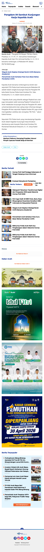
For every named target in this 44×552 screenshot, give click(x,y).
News (4, 249)
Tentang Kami (25, 542)
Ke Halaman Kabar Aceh (22, 263)
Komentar (22, 162)
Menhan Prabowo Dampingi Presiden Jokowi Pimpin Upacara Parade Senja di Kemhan (19, 139)
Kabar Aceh (6, 147)
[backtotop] (22, 529)
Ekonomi (36, 6)
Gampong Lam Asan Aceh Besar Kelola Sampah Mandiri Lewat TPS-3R (16, 478)
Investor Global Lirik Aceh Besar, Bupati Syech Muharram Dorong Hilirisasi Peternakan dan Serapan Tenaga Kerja (17, 469)
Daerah (27, 6)
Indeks (20, 6)
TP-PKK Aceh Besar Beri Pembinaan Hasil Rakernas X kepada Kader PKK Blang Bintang (17, 487)
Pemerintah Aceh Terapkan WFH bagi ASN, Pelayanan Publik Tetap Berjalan (17, 497)
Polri (15, 147)
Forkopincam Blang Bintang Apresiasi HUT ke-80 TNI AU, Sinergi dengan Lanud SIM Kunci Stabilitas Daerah (16, 460)
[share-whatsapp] (23, 158)
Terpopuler (12, 6)
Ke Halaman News (22, 253)
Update (28, 184)
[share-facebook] (17, 158)
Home (4, 6)
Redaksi (17, 542)
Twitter (26, 539)
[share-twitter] (20, 158)
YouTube (30, 539)
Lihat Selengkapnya (22, 504)
